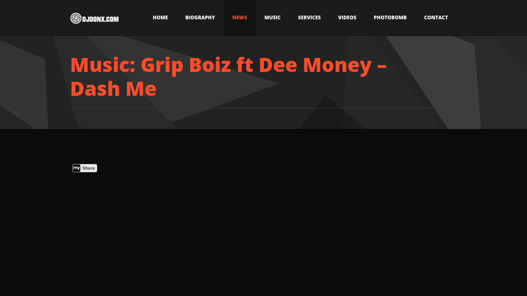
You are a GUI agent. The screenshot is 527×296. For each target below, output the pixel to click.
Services (309, 17)
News (239, 17)
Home (160, 17)
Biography (200, 17)
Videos (347, 17)
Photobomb (390, 17)
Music (272, 17)
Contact (436, 17)
